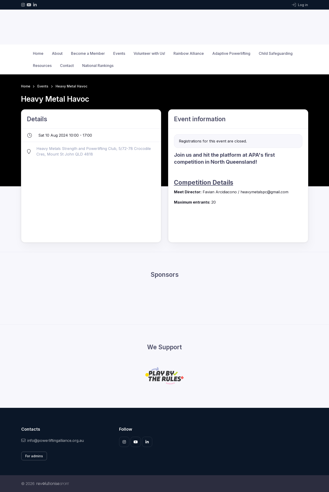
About (57, 53)
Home (38, 53)
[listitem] (238, 183)
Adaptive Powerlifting (231, 53)
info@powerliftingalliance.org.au (52, 440)
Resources (42, 65)
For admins (34, 456)
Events (119, 53)
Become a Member (88, 53)
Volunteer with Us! (149, 53)
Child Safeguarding (276, 53)
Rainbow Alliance (188, 53)
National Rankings (97, 65)
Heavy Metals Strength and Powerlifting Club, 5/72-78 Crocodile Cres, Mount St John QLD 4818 (93, 151)
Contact (67, 65)
